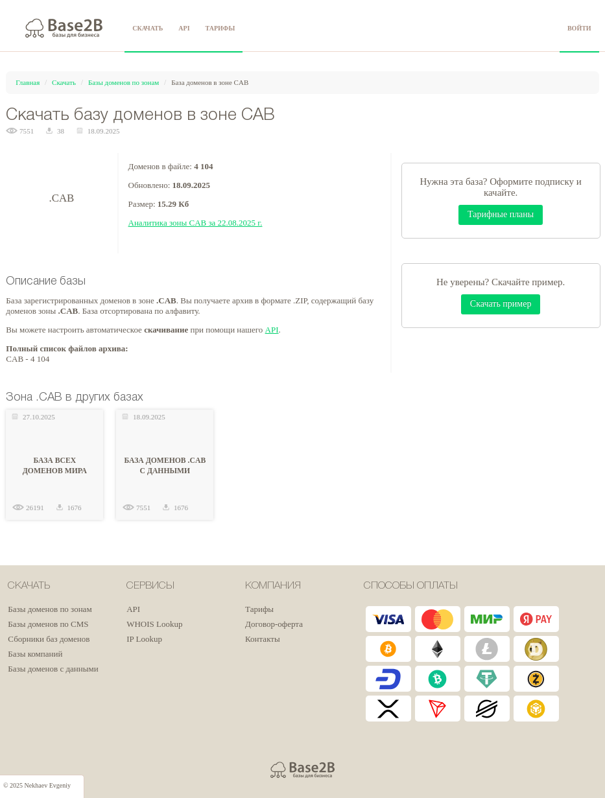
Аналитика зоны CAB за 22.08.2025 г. (195, 223)
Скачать (64, 82)
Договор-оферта (274, 624)
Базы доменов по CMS (48, 624)
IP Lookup (144, 639)
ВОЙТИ (579, 28)
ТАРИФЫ (220, 28)
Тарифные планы (501, 214)
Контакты (262, 639)
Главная (28, 82)
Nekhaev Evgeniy (48, 785)
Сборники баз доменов (48, 639)
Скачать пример (501, 304)
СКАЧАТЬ (147, 28)
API (183, 28)
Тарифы (259, 609)
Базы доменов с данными (53, 669)
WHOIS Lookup (154, 624)
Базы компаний (35, 654)
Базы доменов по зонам (123, 82)
